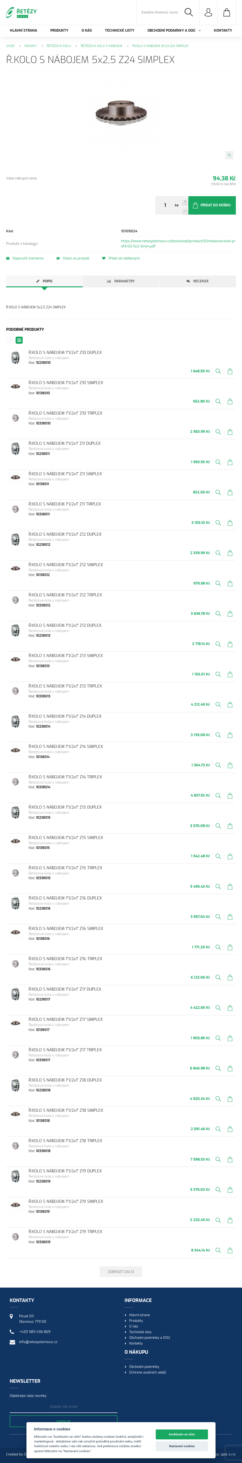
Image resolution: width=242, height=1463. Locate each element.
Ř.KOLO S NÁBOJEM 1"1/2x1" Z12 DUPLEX (65, 534)
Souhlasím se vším (182, 1434)
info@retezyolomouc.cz (38, 1342)
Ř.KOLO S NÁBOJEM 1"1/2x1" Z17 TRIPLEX (65, 1050)
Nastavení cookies (182, 1446)
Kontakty (223, 30)
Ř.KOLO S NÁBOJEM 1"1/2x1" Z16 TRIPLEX (65, 959)
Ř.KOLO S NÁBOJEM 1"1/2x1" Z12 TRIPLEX (65, 595)
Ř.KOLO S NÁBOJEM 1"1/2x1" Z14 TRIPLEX (65, 777)
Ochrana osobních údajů (147, 1372)
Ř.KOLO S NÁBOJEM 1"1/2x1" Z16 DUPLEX (65, 898)
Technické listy (119, 30)
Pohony (31, 46)
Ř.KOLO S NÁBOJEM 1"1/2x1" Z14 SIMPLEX (66, 747)
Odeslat (63, 1422)
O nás (87, 30)
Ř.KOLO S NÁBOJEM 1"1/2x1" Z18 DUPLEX (65, 1080)
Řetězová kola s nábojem (101, 46)
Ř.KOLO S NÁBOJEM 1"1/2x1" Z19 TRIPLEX (65, 1232)
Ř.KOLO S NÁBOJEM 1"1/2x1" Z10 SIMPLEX (66, 383)
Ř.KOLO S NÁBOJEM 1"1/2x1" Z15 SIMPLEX (66, 838)
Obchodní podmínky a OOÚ (149, 1338)
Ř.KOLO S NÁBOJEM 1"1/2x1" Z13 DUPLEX (65, 625)
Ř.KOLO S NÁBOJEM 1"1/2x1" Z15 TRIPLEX (65, 868)
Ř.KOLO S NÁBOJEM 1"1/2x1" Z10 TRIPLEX (65, 413)
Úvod (10, 46)
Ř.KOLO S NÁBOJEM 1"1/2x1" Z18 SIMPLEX (66, 1110)
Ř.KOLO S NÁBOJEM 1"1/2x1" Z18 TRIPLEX (65, 1141)
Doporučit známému (25, 258)
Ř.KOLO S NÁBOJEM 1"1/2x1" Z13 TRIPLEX (65, 686)
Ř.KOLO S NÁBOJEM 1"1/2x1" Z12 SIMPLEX (66, 565)
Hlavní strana (23, 30)
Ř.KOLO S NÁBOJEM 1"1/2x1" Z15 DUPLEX (65, 807)
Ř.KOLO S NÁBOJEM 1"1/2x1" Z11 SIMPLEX (65, 474)
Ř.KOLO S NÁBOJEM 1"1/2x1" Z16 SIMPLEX (66, 929)
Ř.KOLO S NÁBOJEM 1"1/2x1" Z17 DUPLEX (65, 989)
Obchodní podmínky (144, 1367)
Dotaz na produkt (72, 258)
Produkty (59, 30)
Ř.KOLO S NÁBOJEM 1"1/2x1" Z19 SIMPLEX (66, 1202)
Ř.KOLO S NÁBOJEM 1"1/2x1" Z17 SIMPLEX (66, 1020)
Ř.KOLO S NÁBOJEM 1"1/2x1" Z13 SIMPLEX (66, 656)
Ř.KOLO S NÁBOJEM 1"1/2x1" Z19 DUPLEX (65, 1171)
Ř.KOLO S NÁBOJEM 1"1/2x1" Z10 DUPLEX (65, 353)
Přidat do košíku (211, 205)
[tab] (44, 281)
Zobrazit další (121, 1272)
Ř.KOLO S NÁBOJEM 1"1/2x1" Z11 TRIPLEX (65, 504)
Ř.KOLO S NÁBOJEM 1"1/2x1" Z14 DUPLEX (65, 716)
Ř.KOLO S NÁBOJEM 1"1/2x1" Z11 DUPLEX (65, 443)
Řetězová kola (59, 46)
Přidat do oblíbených (121, 258)
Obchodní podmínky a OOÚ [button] (174, 30)
